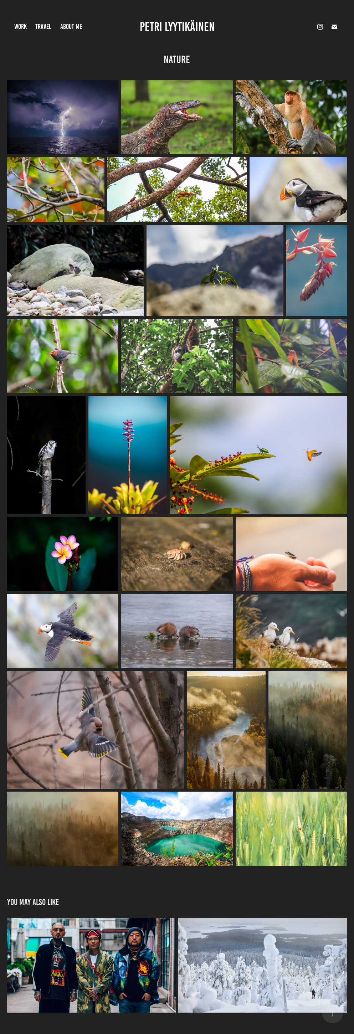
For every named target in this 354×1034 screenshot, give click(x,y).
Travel (43, 26)
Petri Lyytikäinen (177, 27)
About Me (71, 26)
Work (20, 26)
